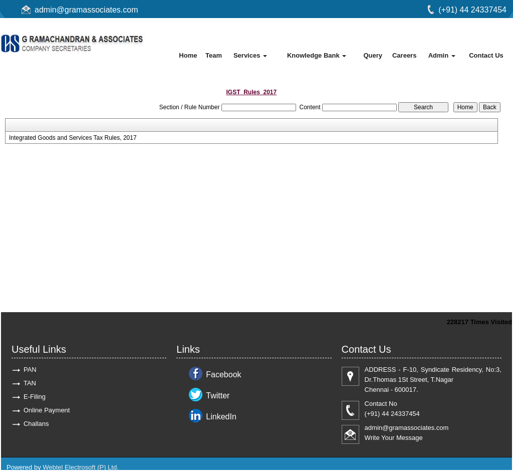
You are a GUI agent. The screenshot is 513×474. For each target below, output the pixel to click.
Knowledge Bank (316, 55)
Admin (441, 55)
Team (213, 55)
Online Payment (47, 410)
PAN (30, 369)
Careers (404, 55)
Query (372, 55)
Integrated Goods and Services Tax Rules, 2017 (73, 137)
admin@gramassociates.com (86, 10)
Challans (36, 423)
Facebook (223, 374)
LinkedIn (221, 416)
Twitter (217, 395)
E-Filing (35, 396)
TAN (30, 383)
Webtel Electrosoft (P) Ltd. (81, 467)
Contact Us (486, 55)
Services (250, 55)
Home (188, 55)
